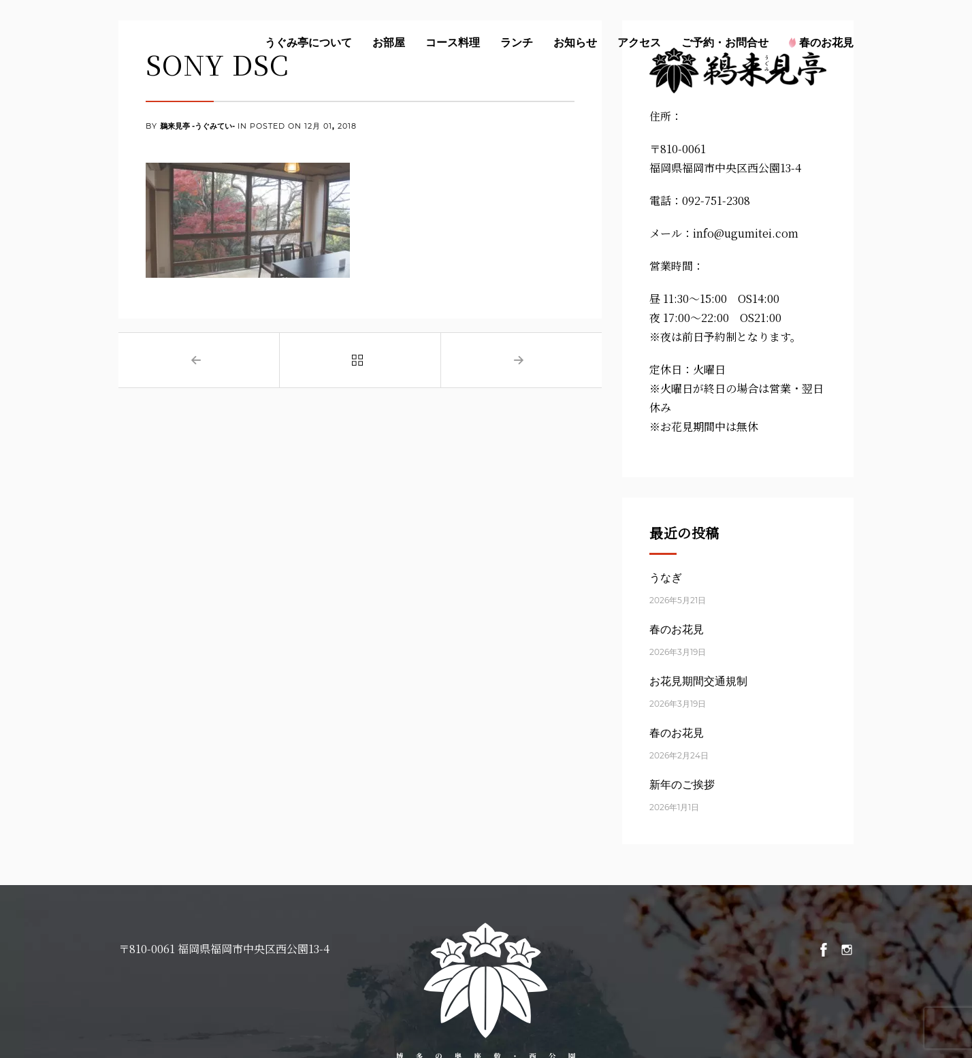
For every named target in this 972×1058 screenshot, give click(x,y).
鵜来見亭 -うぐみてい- (197, 126)
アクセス (639, 42)
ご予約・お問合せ (724, 42)
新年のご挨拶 (682, 784)
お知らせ (575, 42)
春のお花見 (821, 42)
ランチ (516, 42)
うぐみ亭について (308, 42)
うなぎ (665, 577)
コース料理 (452, 42)
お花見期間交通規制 (698, 681)
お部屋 (388, 42)
